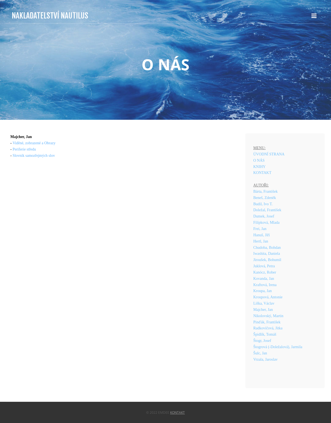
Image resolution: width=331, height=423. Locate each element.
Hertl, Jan (260, 241)
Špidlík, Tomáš (264, 334)
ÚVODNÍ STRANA (269, 154)
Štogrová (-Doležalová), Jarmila (277, 347)
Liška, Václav (264, 303)
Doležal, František (267, 210)
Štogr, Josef (262, 341)
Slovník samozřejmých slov (34, 156)
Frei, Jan (259, 229)
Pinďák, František (267, 322)
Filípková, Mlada (266, 222)
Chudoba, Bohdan (267, 248)
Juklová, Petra (264, 266)
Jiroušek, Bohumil (267, 260)
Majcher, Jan (263, 310)
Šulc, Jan (260, 353)
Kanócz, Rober (264, 272)
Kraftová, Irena (265, 285)
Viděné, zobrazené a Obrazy (34, 143)
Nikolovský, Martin (268, 316)
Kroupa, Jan (262, 291)
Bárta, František (265, 191)
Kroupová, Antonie (268, 297)
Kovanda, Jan (263, 279)
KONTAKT (262, 173)
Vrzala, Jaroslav (265, 359)
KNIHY (259, 167)
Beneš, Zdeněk (264, 198)
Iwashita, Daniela (266, 254)
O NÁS (259, 160)
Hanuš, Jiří (261, 235)
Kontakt (177, 412)
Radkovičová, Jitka (268, 328)
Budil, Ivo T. (263, 204)
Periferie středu (24, 149)
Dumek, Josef (263, 216)
